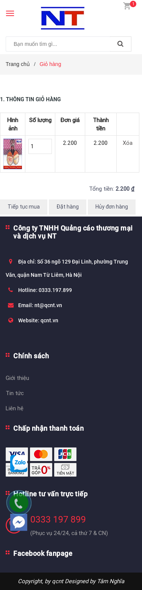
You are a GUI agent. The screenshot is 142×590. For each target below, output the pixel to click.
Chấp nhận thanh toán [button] (48, 428)
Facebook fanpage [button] (42, 553)
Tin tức (15, 393)
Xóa (128, 142)
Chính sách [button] (31, 356)
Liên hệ (14, 408)
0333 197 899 (58, 519)
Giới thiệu (17, 377)
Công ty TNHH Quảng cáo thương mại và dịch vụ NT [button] (73, 232)
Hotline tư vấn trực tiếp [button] (50, 494)
